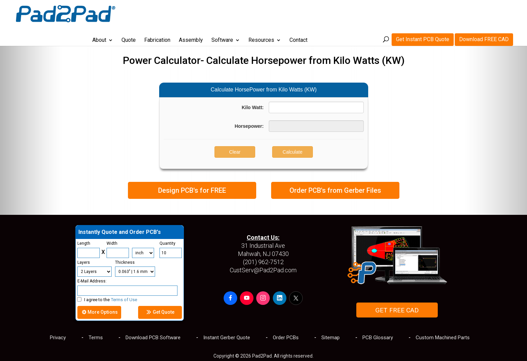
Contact (346, 13)
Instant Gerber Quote (226, 337)
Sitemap (330, 337)
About (147, 13)
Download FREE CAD (484, 12)
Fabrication (205, 13)
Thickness (125, 262)
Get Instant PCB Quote (422, 12)
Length (83, 243)
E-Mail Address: (92, 281)
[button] (230, 298)
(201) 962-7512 (263, 261)
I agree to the (107, 300)
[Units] (143, 253)
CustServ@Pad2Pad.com (263, 270)
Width (112, 243)
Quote (176, 13)
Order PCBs (286, 337)
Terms (96, 337)
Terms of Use (124, 299)
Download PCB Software (153, 337)
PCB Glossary (377, 337)
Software (270, 13)
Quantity (167, 243)
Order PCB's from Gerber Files (335, 190)
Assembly (238, 13)
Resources (309, 13)
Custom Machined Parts (443, 337)
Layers (83, 262)
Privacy (58, 337)
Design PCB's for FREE (192, 190)
